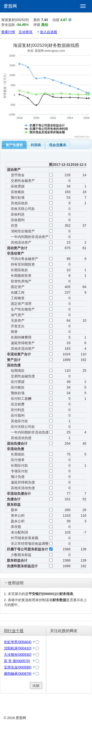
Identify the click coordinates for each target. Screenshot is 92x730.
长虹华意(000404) (17, 642)
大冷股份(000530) (17, 655)
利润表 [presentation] (36, 145)
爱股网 (10, 6)
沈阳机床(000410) (17, 648)
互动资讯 (25, 32)
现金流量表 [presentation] (57, 145)
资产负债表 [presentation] (14, 145)
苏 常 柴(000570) (17, 661)
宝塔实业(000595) (17, 667)
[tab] (14, 145)
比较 (36, 686)
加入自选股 (48, 32)
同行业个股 (14, 631)
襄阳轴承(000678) (17, 674)
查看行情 (8, 32)
